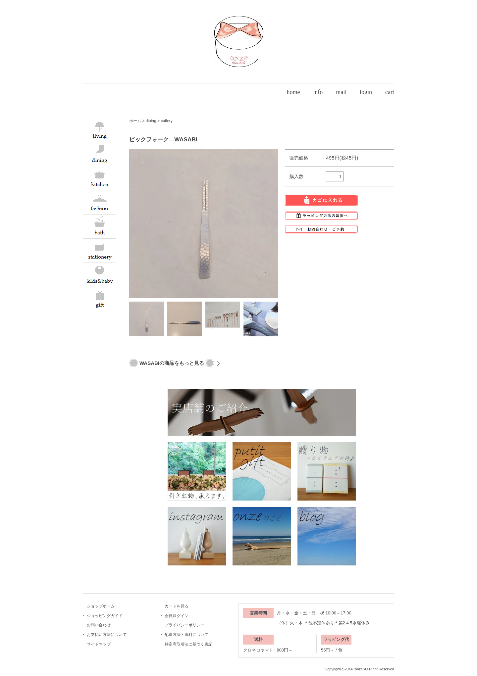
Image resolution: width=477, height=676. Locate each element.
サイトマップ (99, 644)
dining (151, 121)
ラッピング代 (336, 639)
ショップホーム (101, 606)
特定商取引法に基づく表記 (188, 644)
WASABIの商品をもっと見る (171, 363)
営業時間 (258, 612)
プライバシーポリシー (184, 625)
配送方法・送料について (186, 634)
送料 (258, 639)
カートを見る (176, 606)
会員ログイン (176, 615)
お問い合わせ (99, 625)
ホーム (135, 121)
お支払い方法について (107, 634)
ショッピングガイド (105, 615)
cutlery (166, 121)
